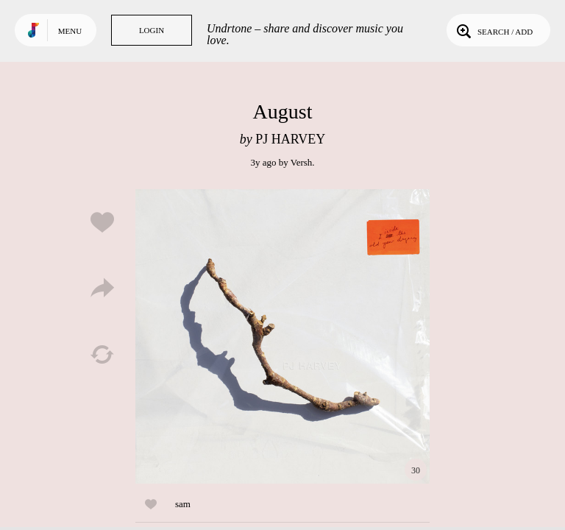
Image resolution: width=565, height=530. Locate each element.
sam (183, 503)
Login (151, 30)
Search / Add (493, 30)
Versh (302, 162)
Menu (70, 30)
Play (282, 336)
